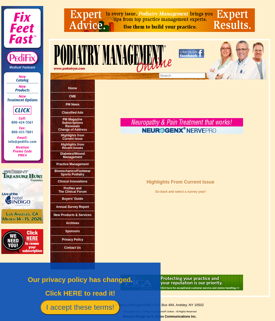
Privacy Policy (72, 239)
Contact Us (72, 248)
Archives (72, 223)
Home (72, 88)
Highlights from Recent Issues (72, 146)
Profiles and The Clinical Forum (72, 189)
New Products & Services (73, 215)
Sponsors (72, 231)
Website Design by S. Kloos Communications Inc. (160, 316)
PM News (73, 104)
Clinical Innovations (72, 181)
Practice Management (72, 164)
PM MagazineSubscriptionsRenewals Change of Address (72, 124)
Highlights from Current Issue (72, 137)
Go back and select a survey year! (180, 191)
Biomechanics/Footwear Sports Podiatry (72, 172)
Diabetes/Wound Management (72, 155)
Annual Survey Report (72, 207)
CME (72, 96)
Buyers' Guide (72, 199)
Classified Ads (72, 112)
